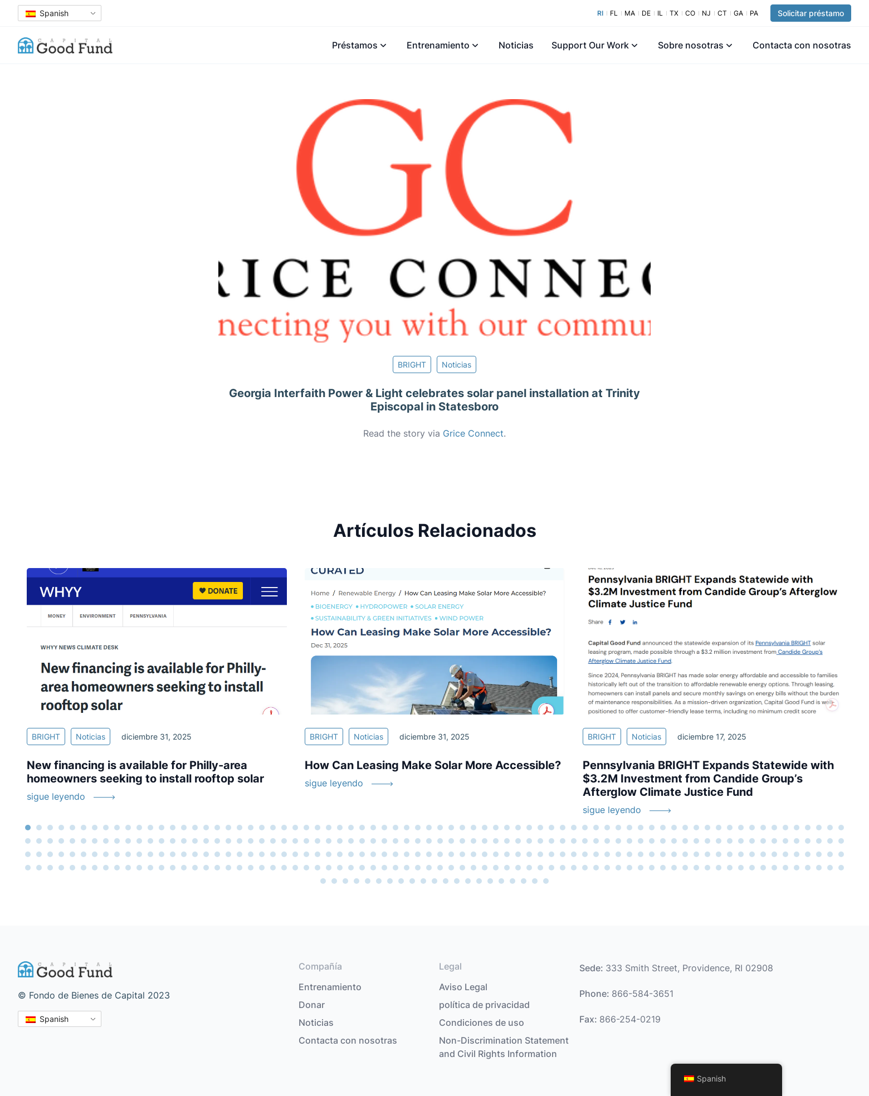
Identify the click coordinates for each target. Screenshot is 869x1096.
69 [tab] (785, 827)
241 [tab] (228, 867)
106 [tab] (373, 841)
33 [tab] (384, 827)
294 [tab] (819, 867)
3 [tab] (50, 827)
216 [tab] (774, 854)
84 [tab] (128, 841)
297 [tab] (323, 881)
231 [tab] (117, 867)
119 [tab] (518, 841)
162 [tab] (172, 854)
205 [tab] (652, 854)
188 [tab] (462, 854)
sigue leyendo (56, 796)
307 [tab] (434, 881)
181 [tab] (384, 854)
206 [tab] (663, 854)
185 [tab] (429, 854)
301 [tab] (367, 881)
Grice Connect (473, 433)
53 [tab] (607, 827)
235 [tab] (161, 867)
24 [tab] (284, 827)
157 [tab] (117, 854)
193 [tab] (518, 854)
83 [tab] (117, 841)
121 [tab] (540, 841)
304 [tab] (401, 881)
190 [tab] (484, 854)
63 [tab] (718, 827)
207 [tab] (674, 854)
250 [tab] (328, 867)
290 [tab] (774, 867)
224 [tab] (39, 867)
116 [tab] (484, 841)
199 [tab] (585, 854)
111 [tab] (429, 841)
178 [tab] (351, 854)
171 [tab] (273, 854)
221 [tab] (830, 854)
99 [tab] (295, 841)
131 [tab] (652, 841)
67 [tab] (763, 827)
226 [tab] (61, 867)
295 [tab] (830, 867)
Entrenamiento (438, 45)
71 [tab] (808, 827)
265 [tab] (496, 867)
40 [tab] (462, 827)
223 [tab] (28, 867)
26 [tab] (306, 827)
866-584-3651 (642, 993)
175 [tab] (317, 854)
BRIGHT (412, 364)
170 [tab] (262, 854)
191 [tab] (496, 854)
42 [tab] (484, 827)
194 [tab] (529, 854)
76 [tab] (39, 841)
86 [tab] (150, 841)
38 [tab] (440, 827)
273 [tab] (585, 867)
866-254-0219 (630, 1019)
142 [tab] (774, 841)
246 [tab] (284, 867)
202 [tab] (618, 854)
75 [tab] (28, 841)
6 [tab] (83, 827)
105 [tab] (362, 841)
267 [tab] (518, 867)
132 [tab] (663, 841)
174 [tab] (306, 854)
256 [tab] (395, 867)
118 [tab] (507, 841)
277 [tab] (629, 867)
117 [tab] (496, 841)
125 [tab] (585, 841)
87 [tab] (161, 841)
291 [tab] (785, 867)
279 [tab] (652, 867)
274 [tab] (596, 867)
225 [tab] (50, 867)
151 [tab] (50, 854)
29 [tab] (340, 827)
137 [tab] (718, 841)
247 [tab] (295, 867)
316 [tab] (535, 881)
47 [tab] (540, 827)
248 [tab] (306, 867)
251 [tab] (340, 867)
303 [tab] (390, 881)
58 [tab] (663, 827)
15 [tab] (184, 827)
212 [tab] (730, 854)
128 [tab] (618, 841)
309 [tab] (457, 881)
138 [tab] (730, 841)
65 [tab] (741, 827)
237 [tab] (184, 867)
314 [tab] (512, 881)
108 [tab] (395, 841)
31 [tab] (362, 827)
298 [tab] (334, 881)
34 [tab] (395, 827)
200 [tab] (596, 854)
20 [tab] (239, 827)
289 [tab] (763, 867)
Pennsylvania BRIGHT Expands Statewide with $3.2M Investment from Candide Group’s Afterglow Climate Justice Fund (708, 779)
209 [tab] (696, 854)
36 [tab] (418, 827)
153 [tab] (72, 854)
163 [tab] (184, 854)
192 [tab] (507, 854)
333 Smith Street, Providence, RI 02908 (689, 967)
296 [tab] (841, 867)
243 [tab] (250, 867)
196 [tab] (551, 854)
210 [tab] (707, 854)
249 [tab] (317, 867)
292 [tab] (796, 867)
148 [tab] (841, 841)
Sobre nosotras (691, 45)
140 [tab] (752, 841)
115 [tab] (473, 841)
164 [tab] (195, 854)
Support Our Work (590, 45)
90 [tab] (195, 841)
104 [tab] (351, 841)
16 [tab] (195, 827)
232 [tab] (128, 867)
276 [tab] (618, 867)
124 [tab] (574, 841)
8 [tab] (106, 827)
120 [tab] (529, 841)
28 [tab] (328, 827)
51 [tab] (585, 827)
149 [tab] (28, 854)
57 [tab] (652, 827)
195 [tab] (540, 854)
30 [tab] (351, 827)
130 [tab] (640, 841)
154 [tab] (83, 854)
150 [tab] (39, 854)
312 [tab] (490, 881)
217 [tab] (785, 854)
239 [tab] (206, 867)
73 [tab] (830, 827)
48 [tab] (551, 827)
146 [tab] (819, 841)
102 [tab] (328, 841)
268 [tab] (529, 867)
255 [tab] (384, 867)
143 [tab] (785, 841)
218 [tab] (796, 854)
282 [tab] (685, 867)
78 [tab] (61, 841)
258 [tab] (418, 867)
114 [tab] (462, 841)
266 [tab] (507, 867)
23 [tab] (273, 827)
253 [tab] (362, 867)
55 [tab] (629, 827)
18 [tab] (217, 827)
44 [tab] (507, 827)
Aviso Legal (463, 986)
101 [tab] (317, 841)
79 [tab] (72, 841)
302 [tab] (379, 881)
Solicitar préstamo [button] (811, 13)
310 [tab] (468, 881)
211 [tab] (718, 854)
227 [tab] (72, 867)
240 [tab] (217, 867)
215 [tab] (763, 854)
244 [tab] (262, 867)
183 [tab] (406, 854)
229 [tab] (94, 867)
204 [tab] (640, 854)
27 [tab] (317, 827)
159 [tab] (139, 854)
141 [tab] (763, 841)
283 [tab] (696, 867)
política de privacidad (484, 1004)
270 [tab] (551, 867)
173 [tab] (295, 854)
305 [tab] (412, 881)
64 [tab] (730, 827)
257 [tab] (406, 867)
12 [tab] (150, 827)
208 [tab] (685, 854)
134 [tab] (685, 841)
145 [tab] (808, 841)
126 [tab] (596, 841)
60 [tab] (685, 827)
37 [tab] (429, 827)
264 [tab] (484, 867)
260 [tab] (440, 867)
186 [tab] (440, 854)
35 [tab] (406, 827)
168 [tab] (239, 854)
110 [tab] (418, 841)
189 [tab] (473, 854)
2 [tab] (39, 827)
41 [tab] (473, 827)
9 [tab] (117, 827)
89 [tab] (184, 841)
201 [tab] (607, 854)
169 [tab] (250, 854)
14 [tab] (172, 827)
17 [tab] (206, 827)
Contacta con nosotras (802, 45)
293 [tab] (808, 867)
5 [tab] (72, 827)
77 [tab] (50, 841)
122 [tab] (551, 841)
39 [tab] (451, 827)
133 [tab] (674, 841)
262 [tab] (462, 867)
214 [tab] (752, 854)
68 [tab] (774, 827)
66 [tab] (752, 827)
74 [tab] (841, 827)
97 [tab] (273, 841)
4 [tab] (61, 827)
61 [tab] (696, 827)
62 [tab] (707, 827)
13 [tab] (161, 827)
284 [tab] (707, 867)
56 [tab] (640, 827)
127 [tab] (607, 841)
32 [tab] (373, 827)
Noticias (516, 45)
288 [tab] (752, 867)
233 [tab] (139, 867)
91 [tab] (206, 841)
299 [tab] (345, 881)
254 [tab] (373, 867)
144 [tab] (796, 841)
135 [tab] (696, 841)
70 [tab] (796, 827)
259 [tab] (429, 867)
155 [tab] (94, 854)
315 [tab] (523, 881)
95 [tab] (250, 841)
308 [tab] (445, 881)
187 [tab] (451, 854)
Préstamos (355, 45)
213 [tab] (741, 854)
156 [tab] (106, 854)
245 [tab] (273, 867)
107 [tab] (384, 841)
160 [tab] (150, 854)
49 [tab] (562, 827)
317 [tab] (546, 881)
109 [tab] (406, 841)
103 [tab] (340, 841)
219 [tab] (808, 854)
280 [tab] (663, 867)
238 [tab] (195, 867)
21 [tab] (250, 827)
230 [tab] (106, 867)
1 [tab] (28, 827)
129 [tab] (629, 841)
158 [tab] (128, 854)
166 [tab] (217, 854)
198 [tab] (574, 854)
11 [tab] (139, 827)
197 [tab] (562, 854)
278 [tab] (640, 867)
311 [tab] (479, 881)
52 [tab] (596, 827)
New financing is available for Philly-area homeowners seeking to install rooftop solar (145, 772)
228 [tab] (83, 867)
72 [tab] (819, 827)
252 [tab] (351, 867)
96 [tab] (262, 841)
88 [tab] (172, 841)
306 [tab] (423, 881)
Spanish (47, 13)
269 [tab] (540, 867)
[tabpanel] (157, 692)
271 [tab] (562, 867)
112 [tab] (440, 841)
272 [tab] (574, 867)
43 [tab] (496, 827)
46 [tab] (529, 827)
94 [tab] (239, 841)
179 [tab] (362, 854)
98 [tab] (284, 841)
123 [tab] (562, 841)
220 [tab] (819, 854)
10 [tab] (128, 827)
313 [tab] (501, 881)
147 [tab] (830, 841)
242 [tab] (239, 867)
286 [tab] (730, 867)
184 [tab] (418, 854)
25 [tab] (295, 827)
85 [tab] (139, 841)
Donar (312, 1004)
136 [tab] (707, 841)
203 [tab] (629, 854)
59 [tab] (674, 827)
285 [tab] (718, 867)
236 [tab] (172, 867)
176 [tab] (328, 854)
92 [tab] (217, 841)
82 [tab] (106, 841)
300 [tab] (356, 881)
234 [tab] (150, 867)
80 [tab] (83, 841)
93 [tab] (228, 841)
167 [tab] (228, 854)
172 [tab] (284, 854)
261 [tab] (451, 867)
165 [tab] (206, 854)
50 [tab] (574, 827)
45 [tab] (518, 827)
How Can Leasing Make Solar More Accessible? (433, 765)
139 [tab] (741, 841)
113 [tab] (451, 841)
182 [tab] (395, 854)
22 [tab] (262, 827)
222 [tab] (841, 854)
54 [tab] (618, 827)
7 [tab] (94, 827)
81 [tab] (94, 841)
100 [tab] (306, 841)
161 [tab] (161, 854)
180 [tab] (373, 854)
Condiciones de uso (481, 1022)
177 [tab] (340, 854)
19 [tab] (228, 827)
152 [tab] (61, 854)
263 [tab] (473, 867)
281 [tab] (674, 867)
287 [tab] (741, 867)
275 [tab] (607, 867)
